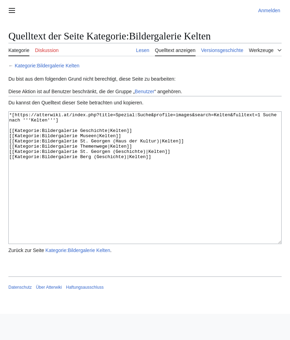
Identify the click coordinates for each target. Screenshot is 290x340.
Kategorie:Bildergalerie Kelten (47, 65)
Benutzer (144, 91)
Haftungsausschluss (85, 313)
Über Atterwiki (49, 313)
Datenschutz (20, 313)
